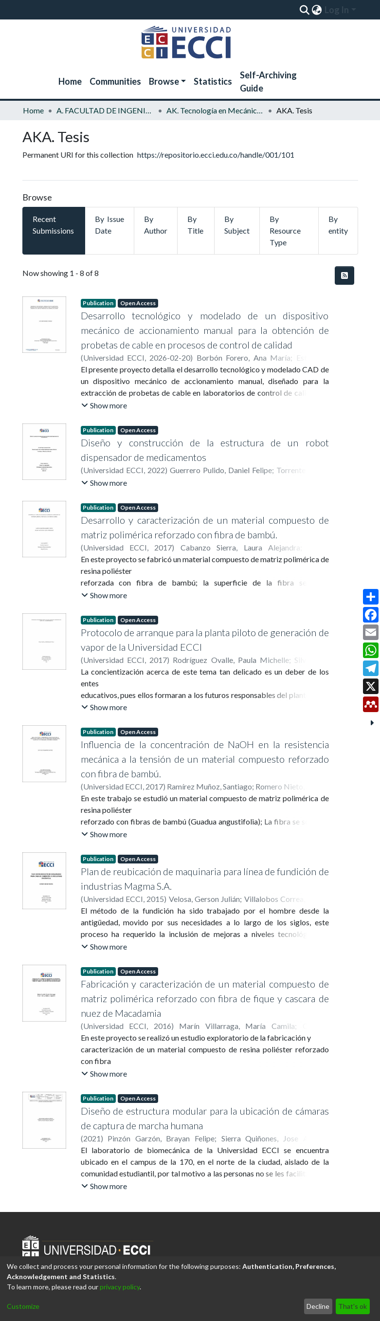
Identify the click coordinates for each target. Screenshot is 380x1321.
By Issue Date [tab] (109, 224)
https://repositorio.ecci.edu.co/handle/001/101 (215, 154)
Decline (318, 1306)
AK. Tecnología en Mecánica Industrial (215, 110)
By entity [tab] (338, 224)
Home (70, 81)
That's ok (352, 1306)
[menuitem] (317, 10)
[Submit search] (305, 10)
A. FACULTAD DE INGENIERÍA (105, 110)
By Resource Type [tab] (285, 230)
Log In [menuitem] (337, 9)
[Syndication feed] (344, 275)
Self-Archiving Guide (268, 81)
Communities (115, 81)
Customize (23, 1306)
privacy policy (120, 1287)
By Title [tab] (195, 224)
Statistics (213, 81)
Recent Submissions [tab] (53, 224)
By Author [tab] (155, 224)
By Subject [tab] (237, 224)
